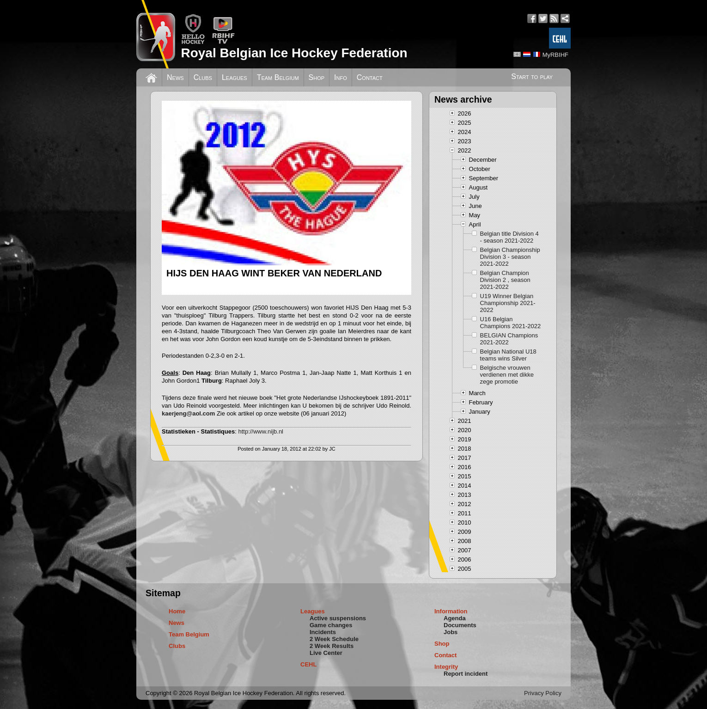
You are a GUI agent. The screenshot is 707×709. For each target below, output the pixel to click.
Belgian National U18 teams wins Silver (508, 355)
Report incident (466, 673)
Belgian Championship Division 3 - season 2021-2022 (510, 256)
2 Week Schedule (334, 639)
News (175, 77)
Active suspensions (338, 618)
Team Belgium (278, 77)
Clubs (203, 77)
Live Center (326, 652)
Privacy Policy (542, 693)
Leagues (234, 77)
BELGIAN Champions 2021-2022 (509, 339)
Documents (460, 625)
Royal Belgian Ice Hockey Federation (294, 53)
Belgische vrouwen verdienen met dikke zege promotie (507, 374)
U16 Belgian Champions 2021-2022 (510, 323)
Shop (317, 77)
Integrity (446, 666)
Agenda (455, 618)
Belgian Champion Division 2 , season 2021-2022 (505, 279)
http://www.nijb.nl (260, 431)
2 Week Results (332, 645)
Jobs (450, 632)
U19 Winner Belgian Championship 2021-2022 (508, 303)
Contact (370, 77)
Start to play (532, 76)
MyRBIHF (555, 54)
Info (340, 77)
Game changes (331, 625)
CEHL (308, 664)
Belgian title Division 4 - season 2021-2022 (509, 237)
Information (451, 611)
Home (177, 611)
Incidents (323, 632)
